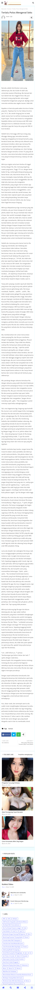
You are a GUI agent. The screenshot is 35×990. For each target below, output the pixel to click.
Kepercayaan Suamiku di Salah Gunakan (13, 959)
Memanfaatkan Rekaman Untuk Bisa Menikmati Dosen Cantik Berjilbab (17, 975)
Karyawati (24, 956)
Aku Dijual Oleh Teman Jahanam (11, 925)
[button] (33, 3)
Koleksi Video (7, 884)
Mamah (19, 968)
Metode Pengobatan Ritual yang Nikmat (13, 984)
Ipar (26, 953)
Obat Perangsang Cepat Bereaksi (12, 812)
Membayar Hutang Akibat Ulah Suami (12, 978)
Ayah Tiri (22, 931)
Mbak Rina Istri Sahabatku (18, 892)
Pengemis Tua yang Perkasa (11, 783)
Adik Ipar (15, 918)
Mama (4, 968)
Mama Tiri (11, 968)
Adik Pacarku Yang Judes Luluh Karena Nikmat (15, 922)
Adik (9, 918)
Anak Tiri (14, 931)
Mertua (27, 981)
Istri (30, 953)
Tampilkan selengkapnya (25, 754)
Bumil (26, 937)
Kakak (18, 956)
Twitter (13, 734)
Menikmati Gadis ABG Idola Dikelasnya (13, 981)
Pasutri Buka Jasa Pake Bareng (19, 901)
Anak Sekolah (6, 931)
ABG (4, 918)
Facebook (7, 734)
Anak (25, 928)
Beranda (3, 9)
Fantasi (9, 9)
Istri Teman (6, 956)
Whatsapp (18, 734)
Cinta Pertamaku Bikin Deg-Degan (12, 841)
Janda (12, 956)
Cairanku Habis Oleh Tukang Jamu (12, 940)
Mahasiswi (25, 965)
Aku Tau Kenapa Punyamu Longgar (12, 928)
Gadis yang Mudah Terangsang (11, 950)
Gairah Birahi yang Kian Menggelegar (12, 953)
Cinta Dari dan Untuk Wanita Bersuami (13, 943)
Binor (29, 934)
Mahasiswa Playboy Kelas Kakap (11, 965)
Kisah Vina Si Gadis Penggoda (10, 962)
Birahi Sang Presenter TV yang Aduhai (13, 937)
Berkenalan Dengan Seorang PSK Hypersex (14, 934)
